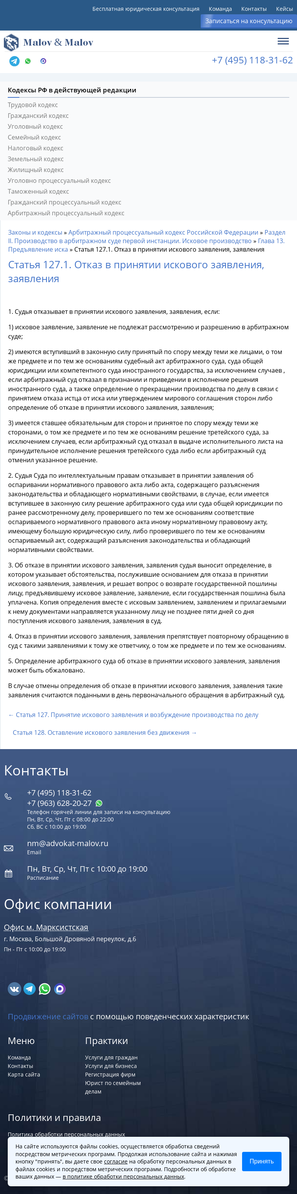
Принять (262, 1161)
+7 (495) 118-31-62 (252, 59)
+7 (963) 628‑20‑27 (65, 803)
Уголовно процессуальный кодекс (59, 180)
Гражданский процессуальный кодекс (64, 202)
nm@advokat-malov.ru (67, 843)
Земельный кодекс (36, 159)
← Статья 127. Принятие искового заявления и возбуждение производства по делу (133, 714)
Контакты (254, 8)
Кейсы (284, 8)
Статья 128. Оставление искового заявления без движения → (105, 732)
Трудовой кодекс (33, 104)
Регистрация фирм (110, 1074)
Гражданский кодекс (38, 115)
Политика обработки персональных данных (66, 1134)
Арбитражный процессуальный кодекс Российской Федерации (163, 232)
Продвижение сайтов (48, 1016)
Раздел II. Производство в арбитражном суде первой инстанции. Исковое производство (146, 236)
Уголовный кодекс (35, 126)
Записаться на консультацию (248, 21)
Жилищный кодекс (36, 169)
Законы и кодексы (35, 232)
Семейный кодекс (34, 137)
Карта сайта (24, 1074)
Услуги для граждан (111, 1057)
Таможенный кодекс (38, 191)
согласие (116, 1161)
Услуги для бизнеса (111, 1066)
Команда (220, 8)
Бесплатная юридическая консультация (146, 8)
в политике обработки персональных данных (123, 1176)
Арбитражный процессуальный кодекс (66, 213)
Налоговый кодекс (35, 148)
